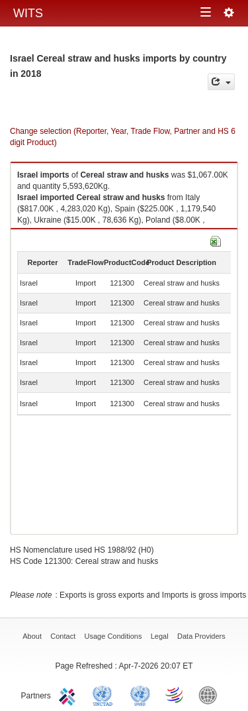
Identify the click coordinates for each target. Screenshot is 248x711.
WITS (28, 13)
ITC (69, 694)
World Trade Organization (175, 694)
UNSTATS (140, 694)
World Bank (211, 694)
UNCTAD (105, 694)
